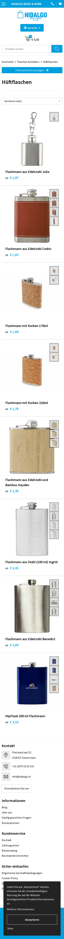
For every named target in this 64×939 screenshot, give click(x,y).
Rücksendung (9, 850)
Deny (10, 928)
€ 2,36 (11, 491)
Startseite (8, 61)
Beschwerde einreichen (15, 855)
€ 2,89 (11, 645)
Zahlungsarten (10, 845)
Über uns (7, 812)
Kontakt (7, 840)
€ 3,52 (11, 722)
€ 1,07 (11, 177)
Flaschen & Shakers (28, 61)
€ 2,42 (11, 568)
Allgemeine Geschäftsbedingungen (22, 873)
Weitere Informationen (20, 909)
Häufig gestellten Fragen (16, 817)
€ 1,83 (11, 255)
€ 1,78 (11, 409)
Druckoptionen (10, 823)
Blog (4, 807)
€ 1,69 (11, 332)
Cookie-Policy (10, 878)
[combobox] (27, 49)
